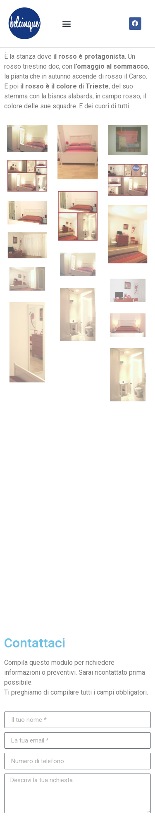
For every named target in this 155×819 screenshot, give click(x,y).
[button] (67, 23)
